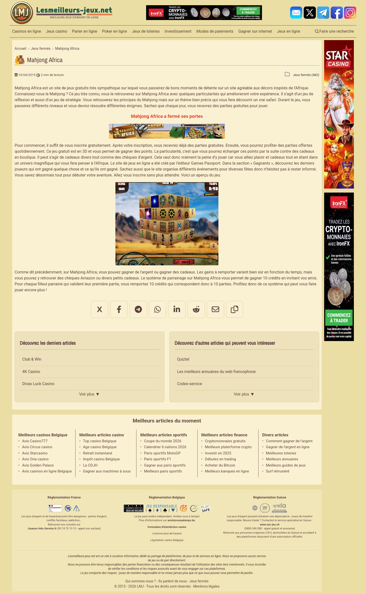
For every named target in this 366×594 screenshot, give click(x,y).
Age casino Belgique (100, 447)
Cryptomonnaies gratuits (225, 441)
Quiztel (183, 359)
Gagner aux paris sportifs (164, 465)
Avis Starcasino (35, 453)
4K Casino (31, 371)
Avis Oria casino (35, 459)
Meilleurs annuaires (282, 459)
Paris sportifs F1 (157, 459)
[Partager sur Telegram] (138, 309)
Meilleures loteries (281, 453)
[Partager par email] (215, 309)
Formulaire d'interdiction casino (167, 527)
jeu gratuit (61, 151)
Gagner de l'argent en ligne (288, 447)
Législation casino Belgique (166, 540)
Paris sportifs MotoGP (162, 453)
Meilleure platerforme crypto (228, 447)
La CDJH (90, 465)
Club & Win (31, 359)
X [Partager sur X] (99, 309)
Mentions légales (206, 586)
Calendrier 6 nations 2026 (165, 447)
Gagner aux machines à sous (107, 471)
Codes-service (189, 383)
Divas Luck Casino (38, 383)
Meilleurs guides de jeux (286, 465)
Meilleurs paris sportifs (163, 471)
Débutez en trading (220, 459)
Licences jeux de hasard (166, 533)
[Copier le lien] (234, 309)
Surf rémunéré (277, 471)
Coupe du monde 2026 (162, 441)
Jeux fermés (199, 581)
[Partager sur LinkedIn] (176, 309)
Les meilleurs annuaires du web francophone (216, 371)
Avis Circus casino (37, 447)
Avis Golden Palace (38, 465)
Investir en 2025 (218, 453)
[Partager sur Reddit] (196, 309)
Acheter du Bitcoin (220, 465)
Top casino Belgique (99, 441)
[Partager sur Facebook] (119, 309)
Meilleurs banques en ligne (227, 471)
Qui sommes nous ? (140, 581)
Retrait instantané (97, 453)
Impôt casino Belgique (101, 459)
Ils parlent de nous (172, 581)
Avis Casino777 (35, 441)
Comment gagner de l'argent (289, 441)
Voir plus (89, 394)
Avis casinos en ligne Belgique (47, 471)
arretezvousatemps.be (181, 520)
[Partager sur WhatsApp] (157, 309)
